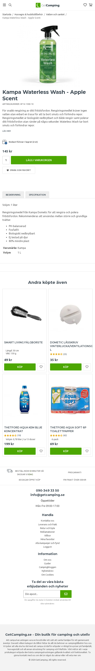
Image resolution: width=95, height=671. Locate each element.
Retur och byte (47, 528)
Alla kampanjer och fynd (47, 543)
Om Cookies (47, 574)
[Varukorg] (90, 5)
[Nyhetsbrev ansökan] (41, 594)
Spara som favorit (19, 170)
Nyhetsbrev (47, 571)
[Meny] (4, 5)
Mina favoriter (48, 539)
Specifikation (37, 195)
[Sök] (10, 5)
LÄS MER (6, 131)
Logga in (47, 547)
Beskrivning (13, 195)
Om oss (47, 560)
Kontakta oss (47, 520)
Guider (47, 563)
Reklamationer (47, 532)
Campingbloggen (47, 567)
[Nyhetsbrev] (66, 594)
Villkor (47, 535)
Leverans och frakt (47, 524)
